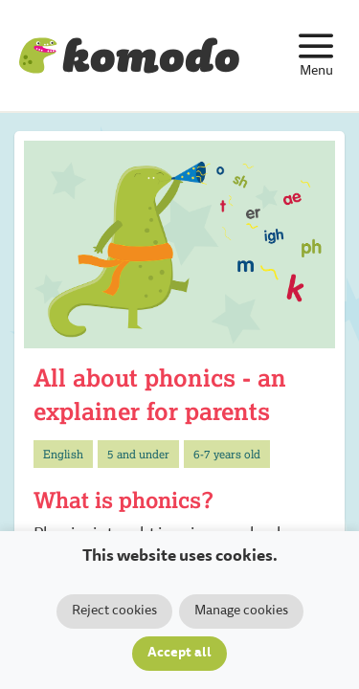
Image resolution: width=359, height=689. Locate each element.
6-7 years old (226, 454)
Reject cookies (114, 611)
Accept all (179, 653)
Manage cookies (241, 611)
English (63, 454)
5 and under (138, 454)
